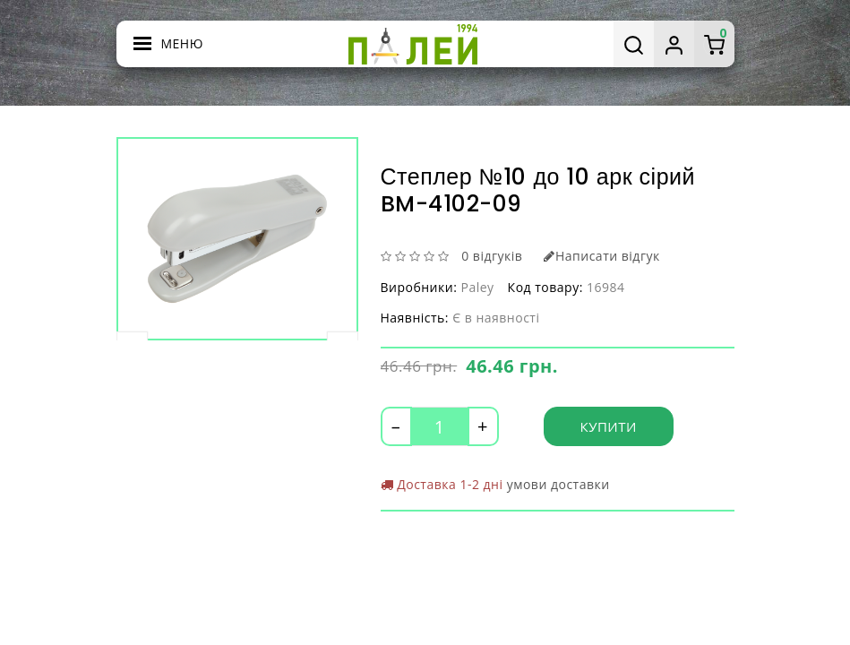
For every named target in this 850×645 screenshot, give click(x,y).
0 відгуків (491, 255)
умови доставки (558, 484)
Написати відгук (601, 255)
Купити (608, 426)
